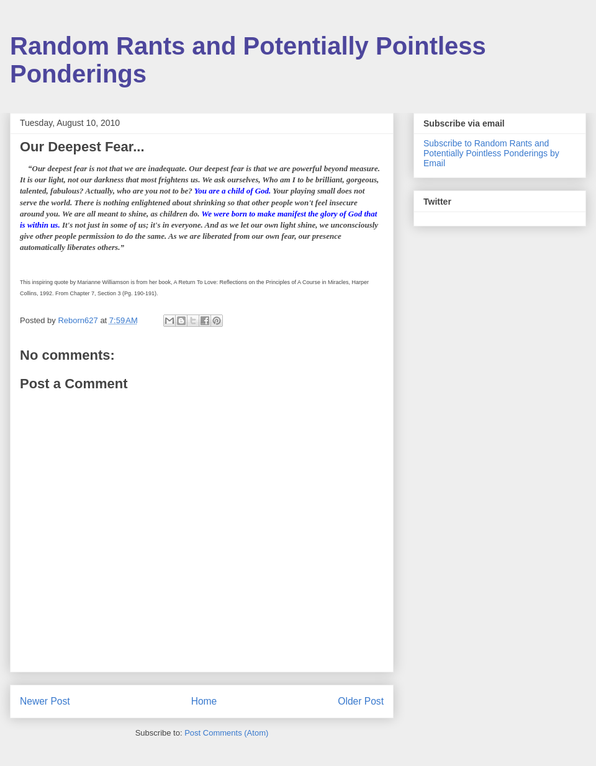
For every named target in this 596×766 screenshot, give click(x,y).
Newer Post (45, 701)
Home (204, 701)
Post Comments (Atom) (226, 732)
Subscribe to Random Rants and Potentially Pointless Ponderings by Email (491, 153)
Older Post (361, 701)
